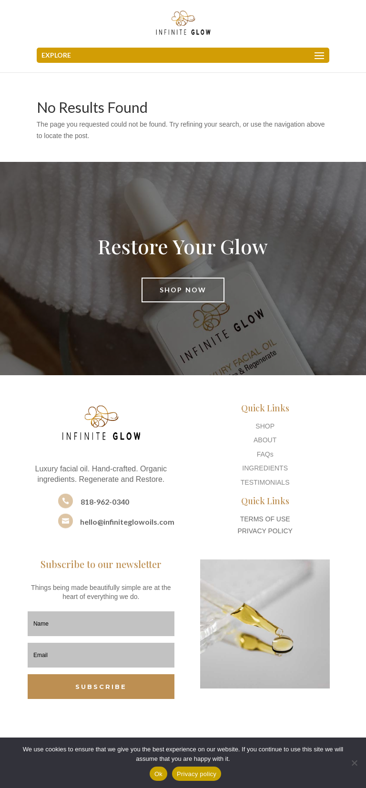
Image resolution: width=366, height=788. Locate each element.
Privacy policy (196, 774)
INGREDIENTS (265, 468)
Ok (158, 774)
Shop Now (183, 290)
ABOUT (265, 440)
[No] (354, 763)
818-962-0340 (105, 501)
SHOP (264, 426)
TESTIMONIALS (265, 482)
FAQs (265, 454)
